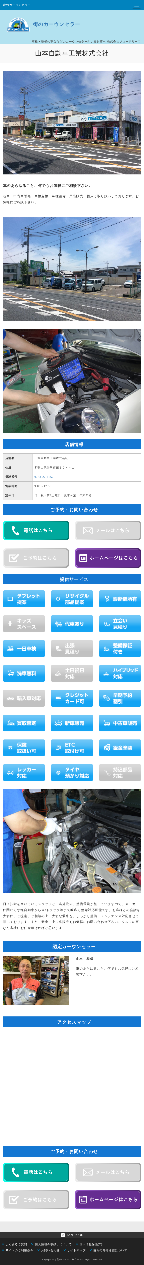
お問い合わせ (50, 1250)
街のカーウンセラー (17, 4)
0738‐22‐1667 (44, 476)
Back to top (75, 1234)
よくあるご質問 (16, 1244)
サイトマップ (76, 1250)
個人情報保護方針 (92, 1244)
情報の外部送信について (110, 1250)
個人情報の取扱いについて (53, 1244)
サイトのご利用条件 (19, 1250)
